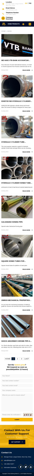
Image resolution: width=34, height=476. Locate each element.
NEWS (9, 31)
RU (30, 3)
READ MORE (28, 70)
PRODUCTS (16, 24)
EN (26, 3)
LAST (26, 359)
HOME (10, 24)
